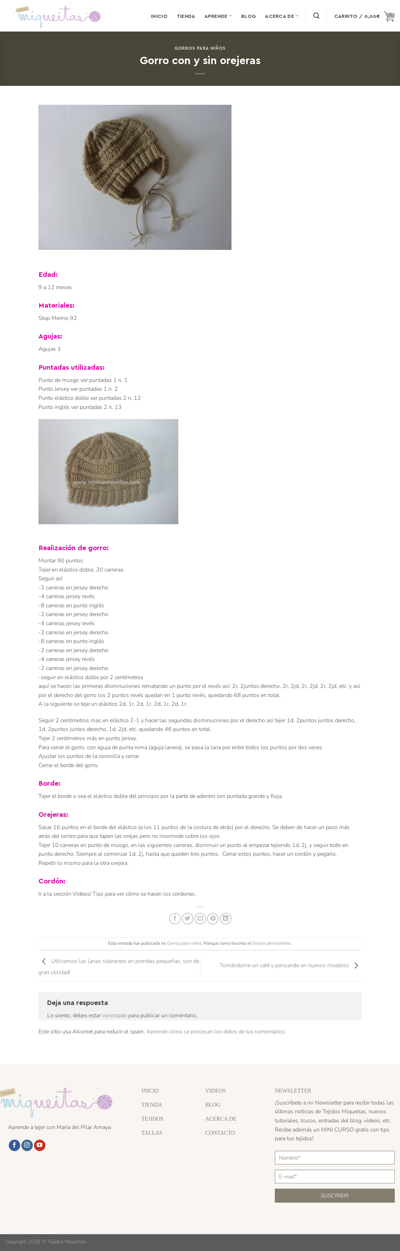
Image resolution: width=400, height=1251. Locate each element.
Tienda (186, 16)
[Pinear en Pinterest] (213, 918)
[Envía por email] (200, 918)
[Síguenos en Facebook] (14, 1145)
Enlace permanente (271, 943)
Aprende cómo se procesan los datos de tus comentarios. (216, 1031)
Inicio (159, 16)
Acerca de (282, 15)
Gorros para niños (200, 47)
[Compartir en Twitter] (187, 918)
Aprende (219, 15)
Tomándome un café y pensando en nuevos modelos (291, 965)
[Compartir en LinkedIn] (225, 918)
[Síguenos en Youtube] (39, 1145)
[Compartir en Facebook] (175, 918)
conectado (114, 1015)
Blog (248, 16)
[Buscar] (316, 16)
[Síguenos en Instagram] (27, 1145)
